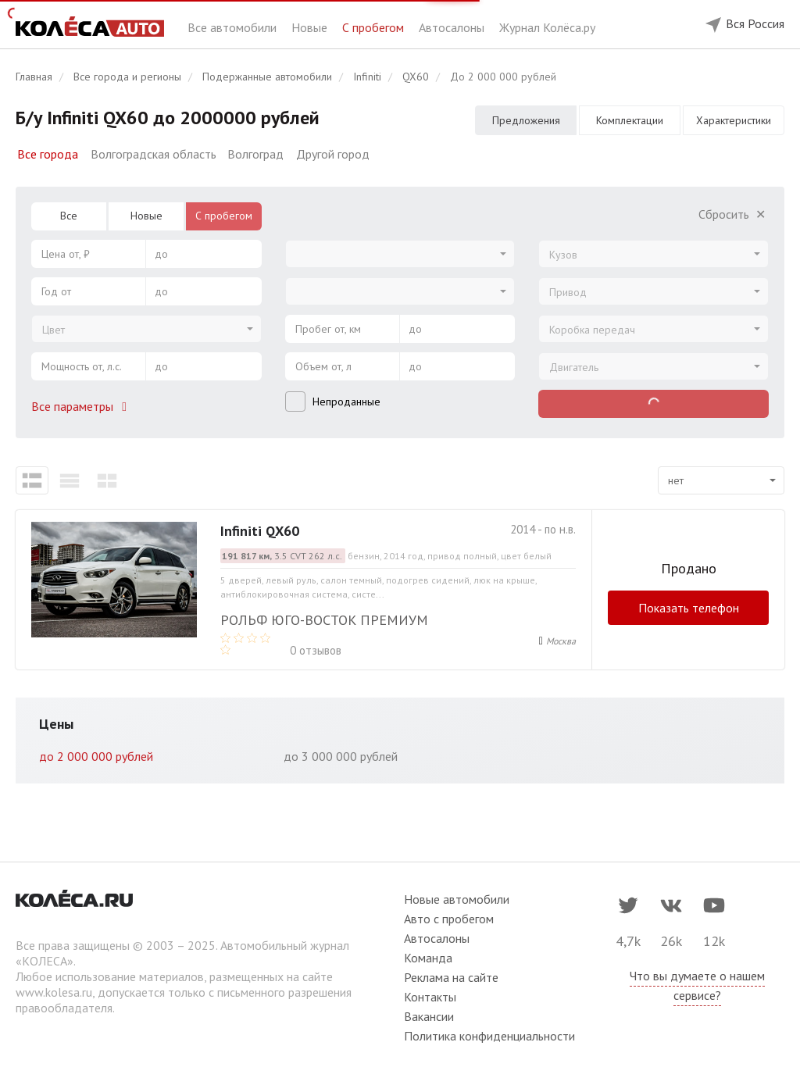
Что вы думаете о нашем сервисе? (697, 985)
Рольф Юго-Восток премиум (324, 620)
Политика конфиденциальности (489, 1036)
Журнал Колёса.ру (547, 27)
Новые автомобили (456, 899)
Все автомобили (234, 27)
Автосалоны (453, 27)
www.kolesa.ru (54, 992)
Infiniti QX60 (259, 531)
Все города (47, 154)
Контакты (430, 997)
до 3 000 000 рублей (341, 756)
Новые (310, 27)
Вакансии (429, 1016)
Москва (561, 641)
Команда (428, 957)
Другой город (333, 154)
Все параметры (82, 406)
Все (68, 216)
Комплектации (629, 120)
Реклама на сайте (451, 977)
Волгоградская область (153, 154)
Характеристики (733, 120)
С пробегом (374, 27)
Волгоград (255, 154)
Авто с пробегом (449, 918)
